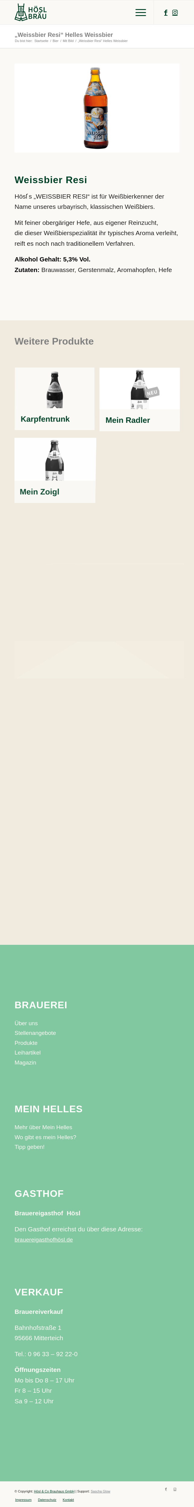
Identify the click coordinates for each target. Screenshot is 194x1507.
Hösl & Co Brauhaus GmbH (54, 1491)
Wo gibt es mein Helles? (45, 1137)
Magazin (25, 1062)
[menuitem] (23, 1499)
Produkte (25, 1043)
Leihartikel (27, 1052)
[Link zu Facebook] (165, 12)
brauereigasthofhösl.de (43, 1239)
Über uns (26, 1023)
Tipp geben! (29, 1147)
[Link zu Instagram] (175, 12)
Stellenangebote (35, 1033)
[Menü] (137, 12)
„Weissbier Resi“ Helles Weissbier (63, 34)
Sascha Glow (100, 1491)
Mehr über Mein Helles (43, 1127)
